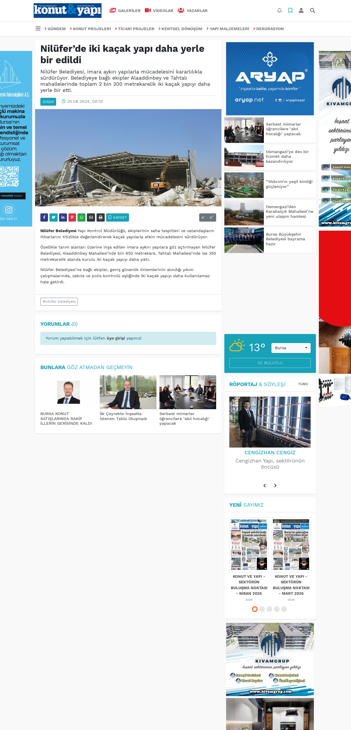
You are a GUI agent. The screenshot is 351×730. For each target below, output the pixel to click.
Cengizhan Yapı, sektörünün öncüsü (270, 464)
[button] (264, 486)
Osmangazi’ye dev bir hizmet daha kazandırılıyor (287, 156)
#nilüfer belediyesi (59, 301)
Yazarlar (193, 10)
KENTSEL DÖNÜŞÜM (181, 28)
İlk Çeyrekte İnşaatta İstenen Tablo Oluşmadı (123, 416)
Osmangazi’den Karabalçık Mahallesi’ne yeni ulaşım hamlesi (289, 211)
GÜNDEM (55, 28)
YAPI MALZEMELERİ (228, 28)
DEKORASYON (268, 28)
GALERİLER (125, 10)
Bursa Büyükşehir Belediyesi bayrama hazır (285, 239)
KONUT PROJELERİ (90, 28)
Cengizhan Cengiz (270, 452)
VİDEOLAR (159, 10)
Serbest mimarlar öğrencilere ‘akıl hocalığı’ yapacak (184, 418)
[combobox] (291, 348)
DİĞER (48, 102)
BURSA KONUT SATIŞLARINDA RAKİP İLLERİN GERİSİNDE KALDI (66, 418)
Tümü (303, 384)
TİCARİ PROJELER (134, 28)
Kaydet (118, 217)
